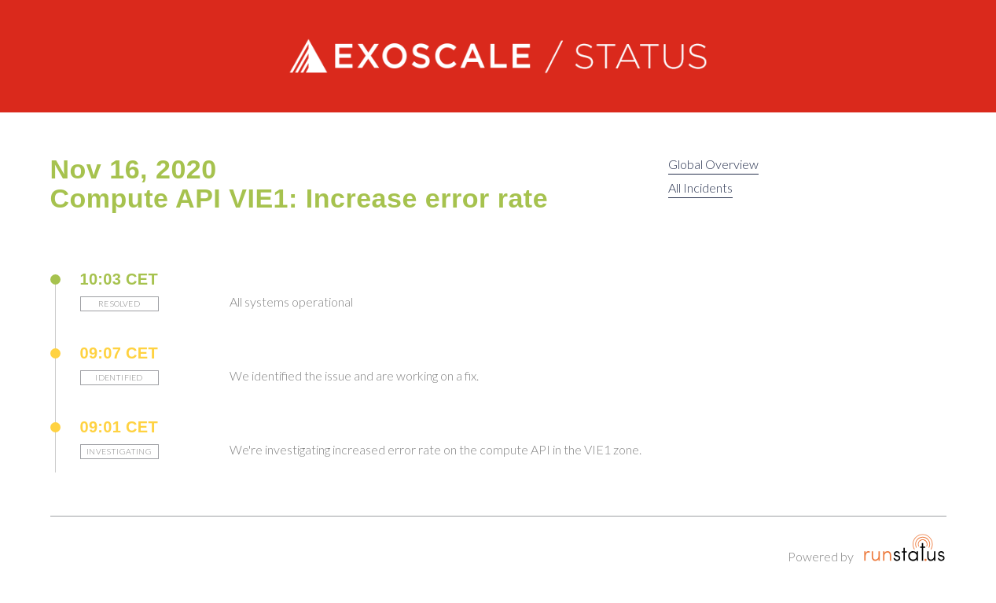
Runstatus (904, 548)
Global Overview (713, 163)
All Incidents (700, 187)
